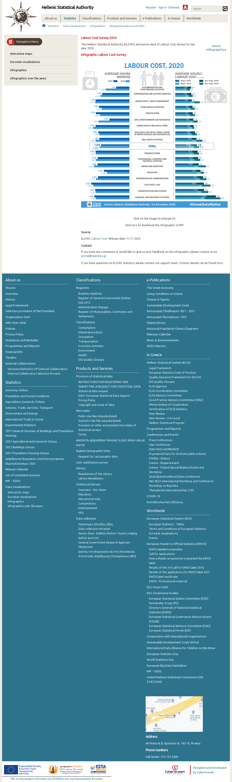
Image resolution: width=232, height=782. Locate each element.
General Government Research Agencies (104, 542)
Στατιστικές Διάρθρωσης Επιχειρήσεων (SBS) (107, 556)
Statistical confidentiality (21, 340)
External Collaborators (20, 363)
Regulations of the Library (95, 473)
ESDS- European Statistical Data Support (104, 395)
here (134, 225)
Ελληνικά (173, 7)
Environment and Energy (21, 413)
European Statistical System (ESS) (169, 518)
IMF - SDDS (13, 480)
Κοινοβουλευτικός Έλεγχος (165, 502)
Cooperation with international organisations (176, 636)
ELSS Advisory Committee (165, 395)
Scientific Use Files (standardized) (99, 420)
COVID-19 (153, 496)
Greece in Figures (158, 299)
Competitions (87, 503)
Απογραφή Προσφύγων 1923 (167, 316)
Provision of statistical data (94, 376)
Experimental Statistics (20, 425)
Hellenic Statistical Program (166, 422)
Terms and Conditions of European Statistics (177, 528)
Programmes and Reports (22, 345)
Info (81, 512)
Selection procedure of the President (29, 311)
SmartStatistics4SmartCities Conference (174, 476)
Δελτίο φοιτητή (88, 537)
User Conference (159, 444)
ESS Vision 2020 (157, 587)
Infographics (97, 26)
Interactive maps (21, 53)
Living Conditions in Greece (165, 293)
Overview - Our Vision (92, 489)
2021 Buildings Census (20, 447)
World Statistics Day (160, 659)
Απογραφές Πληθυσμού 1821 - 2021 (171, 311)
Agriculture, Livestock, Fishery (25, 401)
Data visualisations (74, 26)
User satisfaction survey (92, 462)
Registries (82, 287)
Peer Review (157, 413)
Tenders (10, 357)
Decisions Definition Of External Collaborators (37, 369)
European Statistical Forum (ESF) (170, 630)
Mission (10, 287)
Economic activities (90, 345)
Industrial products (90, 332)
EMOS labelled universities (166, 549)
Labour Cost (99, 238)
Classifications (85, 322)
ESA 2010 (84, 302)
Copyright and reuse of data (96, 404)
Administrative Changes (93, 307)
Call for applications (162, 553)
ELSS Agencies (158, 386)
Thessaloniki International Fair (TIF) (171, 490)
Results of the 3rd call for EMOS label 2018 (176, 567)
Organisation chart (17, 316)
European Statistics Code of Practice (172, 372)
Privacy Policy (14, 334)
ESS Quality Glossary (91, 359)
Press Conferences (161, 440)
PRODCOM (85, 547)
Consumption (86, 327)
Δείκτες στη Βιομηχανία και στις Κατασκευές (106, 551)
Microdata (83, 410)
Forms (82, 434)
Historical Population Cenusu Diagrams (172, 328)
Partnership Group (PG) (163, 603)
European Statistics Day (162, 653)
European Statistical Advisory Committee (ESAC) (180, 625)
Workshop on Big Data (163, 485)
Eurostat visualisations (25, 61)
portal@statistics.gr (93, 255)
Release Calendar (16, 469)
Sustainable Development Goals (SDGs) (173, 642)
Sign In (162, 7)
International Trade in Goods (24, 419)
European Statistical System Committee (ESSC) (178, 598)
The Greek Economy (160, 287)
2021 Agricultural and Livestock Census (31, 441)
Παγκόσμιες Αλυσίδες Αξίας (95, 524)
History (10, 299)
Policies (10, 328)
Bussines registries (90, 293)
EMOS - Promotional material (168, 581)
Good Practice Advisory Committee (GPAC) (176, 400)
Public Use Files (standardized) (97, 416)
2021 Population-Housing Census (27, 453)
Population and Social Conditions (27, 396)
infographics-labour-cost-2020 (126, 26)
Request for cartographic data (98, 456)
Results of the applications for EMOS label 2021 (179, 572)
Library (80, 468)
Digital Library (156, 322)
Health (82, 355)
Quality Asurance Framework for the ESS (175, 377)
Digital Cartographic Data (93, 450)
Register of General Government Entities (104, 298)
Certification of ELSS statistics (168, 409)
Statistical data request (93, 391)
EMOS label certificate (163, 576)
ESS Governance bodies (162, 593)
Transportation (88, 341)
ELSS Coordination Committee (168, 390)
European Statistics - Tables (166, 524)
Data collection (86, 518)
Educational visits (89, 498)
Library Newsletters (90, 478)
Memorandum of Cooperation (168, 404)
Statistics (53, 26)
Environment (86, 350)
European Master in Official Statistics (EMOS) (176, 543)
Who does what (15, 322)
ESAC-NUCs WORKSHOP (164, 449)
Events (153, 537)
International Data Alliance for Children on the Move (181, 648)
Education (84, 494)
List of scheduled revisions (22, 475)
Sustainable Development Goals (168, 305)
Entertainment (87, 508)
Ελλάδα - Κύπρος (159, 458)
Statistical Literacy (88, 484)
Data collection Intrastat (94, 528)
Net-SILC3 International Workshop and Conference (181, 481)
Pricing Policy (86, 400)
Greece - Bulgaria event (164, 462)
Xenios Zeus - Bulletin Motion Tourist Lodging (107, 533)
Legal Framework (16, 305)
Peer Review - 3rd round (164, 418)
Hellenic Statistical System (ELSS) (169, 362)
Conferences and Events (163, 434)
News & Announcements (163, 340)
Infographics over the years (28, 78)
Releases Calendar (159, 334)
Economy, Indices (16, 390)
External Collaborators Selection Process (34, 373)
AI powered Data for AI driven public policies (177, 453)
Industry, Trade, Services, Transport (29, 407)
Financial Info (14, 351)
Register (151, 7)
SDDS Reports (156, 345)
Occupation (85, 336)
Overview (11, 293)
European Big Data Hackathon (167, 665)
